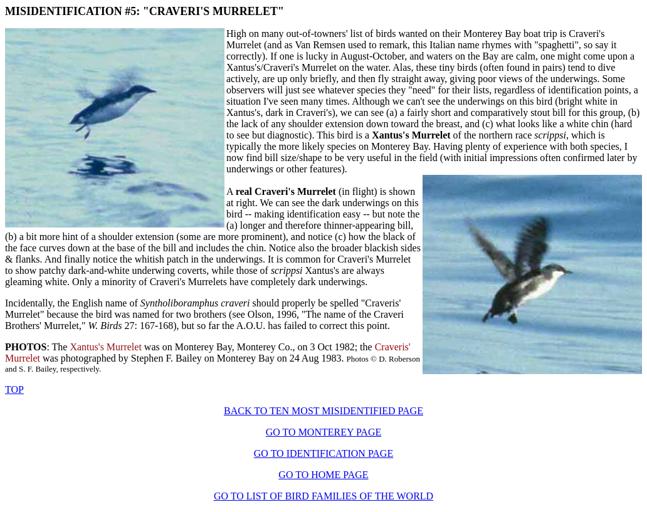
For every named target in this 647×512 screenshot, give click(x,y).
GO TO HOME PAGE (323, 474)
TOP (14, 389)
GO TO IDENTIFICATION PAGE (323, 453)
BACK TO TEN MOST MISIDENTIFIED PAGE (323, 410)
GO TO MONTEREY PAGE (323, 432)
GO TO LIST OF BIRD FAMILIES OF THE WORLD (323, 496)
